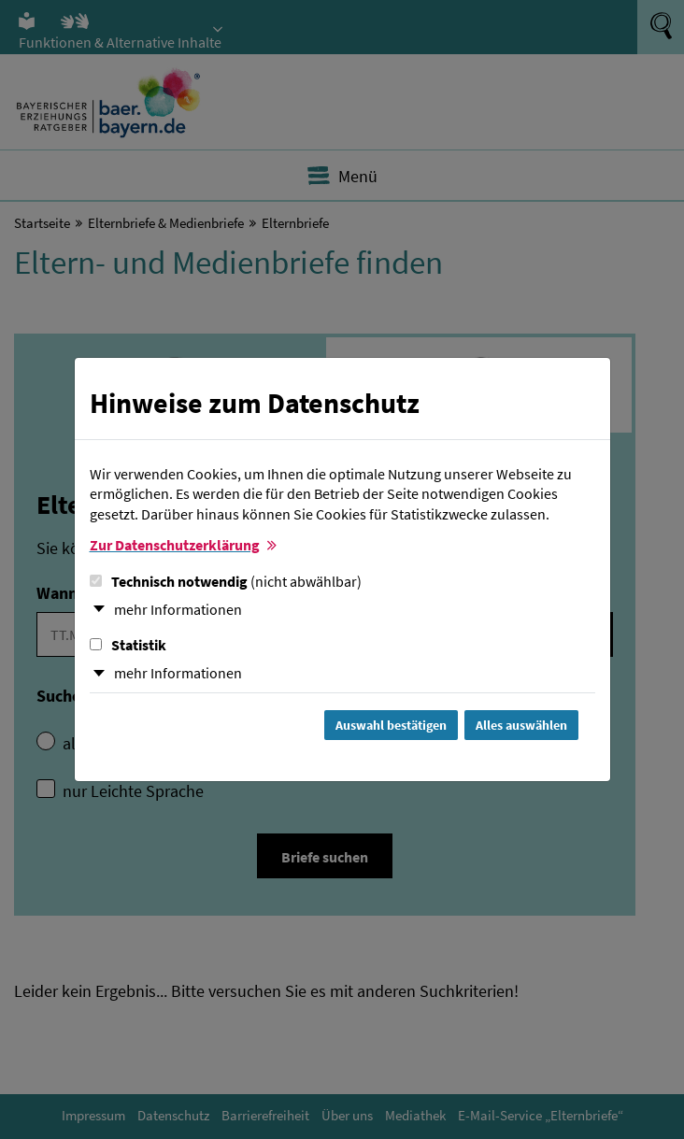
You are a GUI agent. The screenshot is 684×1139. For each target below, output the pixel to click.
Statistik (128, 644)
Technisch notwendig (226, 581)
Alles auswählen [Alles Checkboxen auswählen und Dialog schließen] (521, 725)
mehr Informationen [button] (178, 609)
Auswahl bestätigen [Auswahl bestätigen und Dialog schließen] (391, 725)
